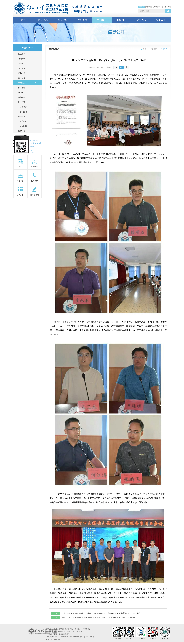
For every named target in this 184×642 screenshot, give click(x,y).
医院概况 (43, 19)
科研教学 (121, 19)
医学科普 (21, 131)
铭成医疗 (57, 639)
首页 (23, 19)
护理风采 (141, 19)
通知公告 (21, 59)
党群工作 (161, 19)
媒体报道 (21, 88)
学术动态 (21, 83)
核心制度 (21, 116)
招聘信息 (21, 63)
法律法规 (23, 107)
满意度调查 (34, 195)
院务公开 (21, 97)
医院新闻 (21, 54)
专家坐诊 (34, 166)
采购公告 (21, 73)
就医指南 (82, 19)
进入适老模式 (166, 7)
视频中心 (21, 93)
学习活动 (23, 112)
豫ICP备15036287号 (87, 637)
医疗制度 (23, 121)
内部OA (141, 7)
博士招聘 (21, 68)
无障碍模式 (156, 7)
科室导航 (20, 181)
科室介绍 (62, 19)
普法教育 (21, 102)
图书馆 (148, 7)
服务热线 (34, 181)
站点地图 (20, 195)
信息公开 (102, 19)
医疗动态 (21, 78)
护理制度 (23, 126)
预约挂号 (20, 166)
